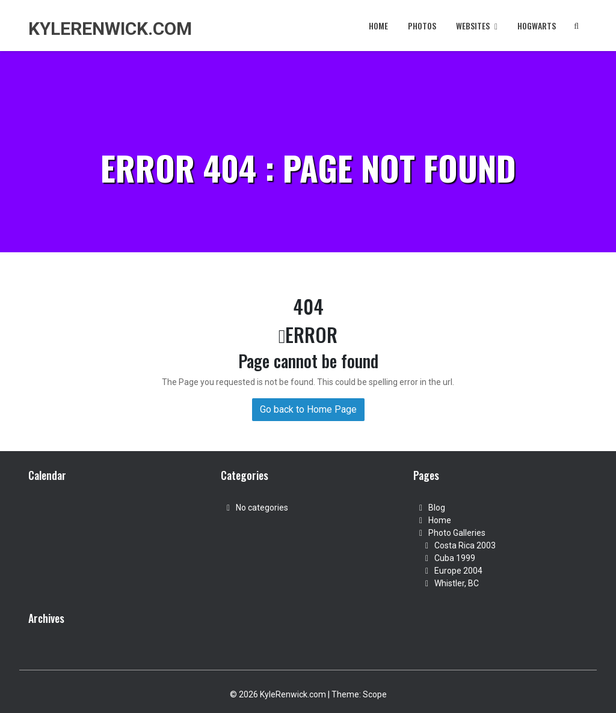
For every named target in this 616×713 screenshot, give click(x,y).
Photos (422, 25)
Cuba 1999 (454, 558)
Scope (375, 694)
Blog (436, 507)
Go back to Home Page (308, 409)
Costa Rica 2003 (465, 545)
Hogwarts (536, 25)
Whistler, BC (456, 583)
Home (378, 25)
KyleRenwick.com (110, 28)
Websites (476, 25)
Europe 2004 (458, 570)
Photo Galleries (456, 533)
